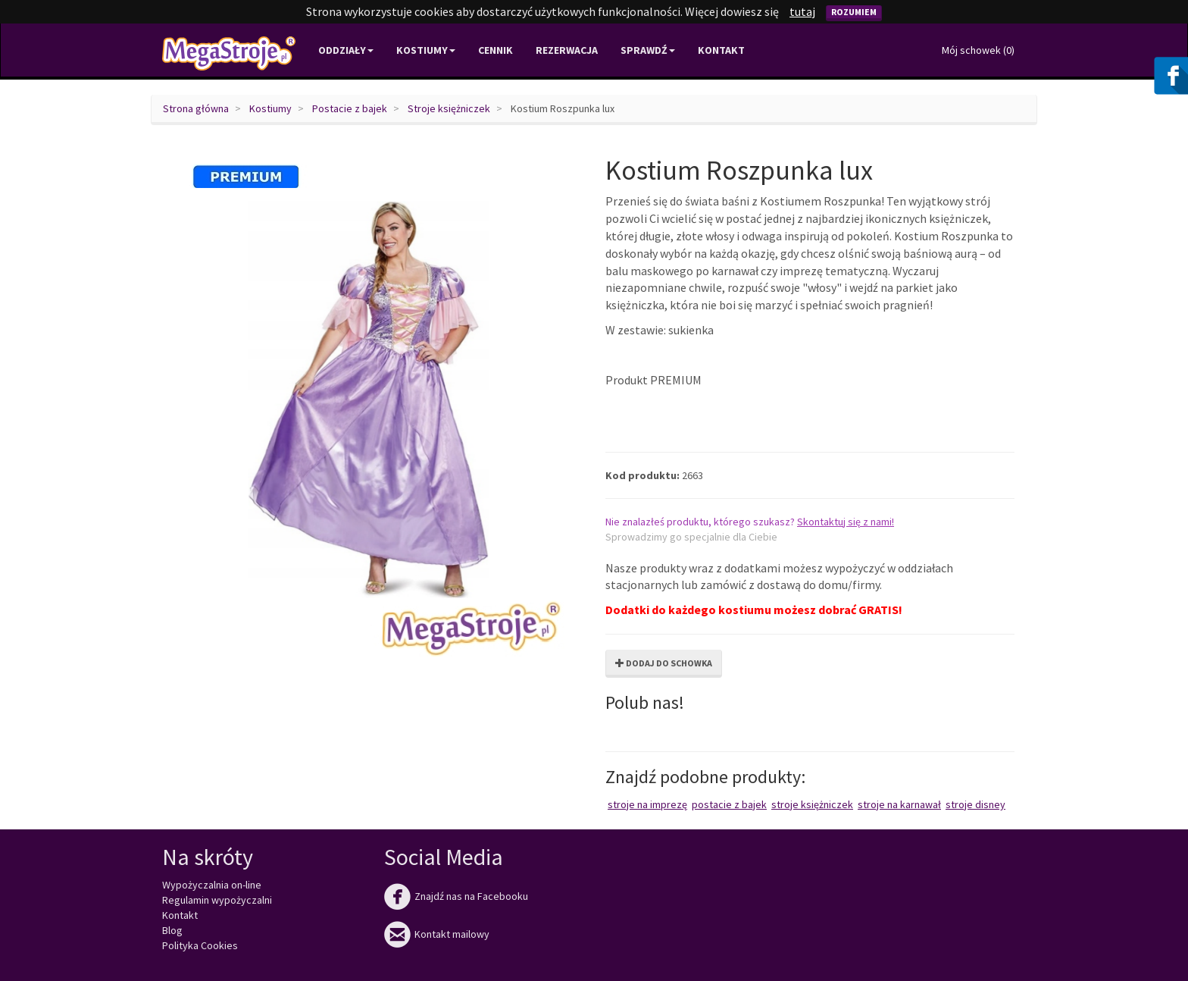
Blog (172, 930)
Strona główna (196, 108)
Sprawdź (648, 50)
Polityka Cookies (200, 945)
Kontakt (721, 50)
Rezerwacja (567, 50)
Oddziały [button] (346, 50)
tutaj (802, 11)
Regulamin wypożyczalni (217, 900)
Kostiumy (270, 108)
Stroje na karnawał (899, 804)
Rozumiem (854, 11)
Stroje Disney (975, 804)
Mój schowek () (978, 50)
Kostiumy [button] (425, 50)
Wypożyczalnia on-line (211, 885)
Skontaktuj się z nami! (845, 521)
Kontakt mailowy (436, 934)
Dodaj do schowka (663, 663)
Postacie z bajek (349, 108)
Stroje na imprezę (647, 804)
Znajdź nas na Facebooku (456, 896)
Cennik (495, 50)
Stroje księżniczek (449, 108)
